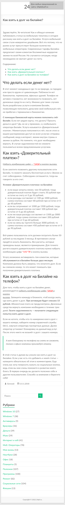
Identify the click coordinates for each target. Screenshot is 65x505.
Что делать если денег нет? (21, 69)
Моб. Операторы (11, 445)
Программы (9, 473)
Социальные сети (12, 483)
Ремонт (6, 478)
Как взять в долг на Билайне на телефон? (28, 74)
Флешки (7, 488)
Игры (5, 435)
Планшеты (8, 464)
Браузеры (8, 425)
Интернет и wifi (11, 440)
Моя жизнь (8, 449)
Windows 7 (8, 416)
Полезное (8, 469)
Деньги (6, 430)
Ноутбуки (8, 454)
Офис (5, 459)
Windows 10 (9, 411)
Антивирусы (9, 421)
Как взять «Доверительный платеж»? (26, 72)
